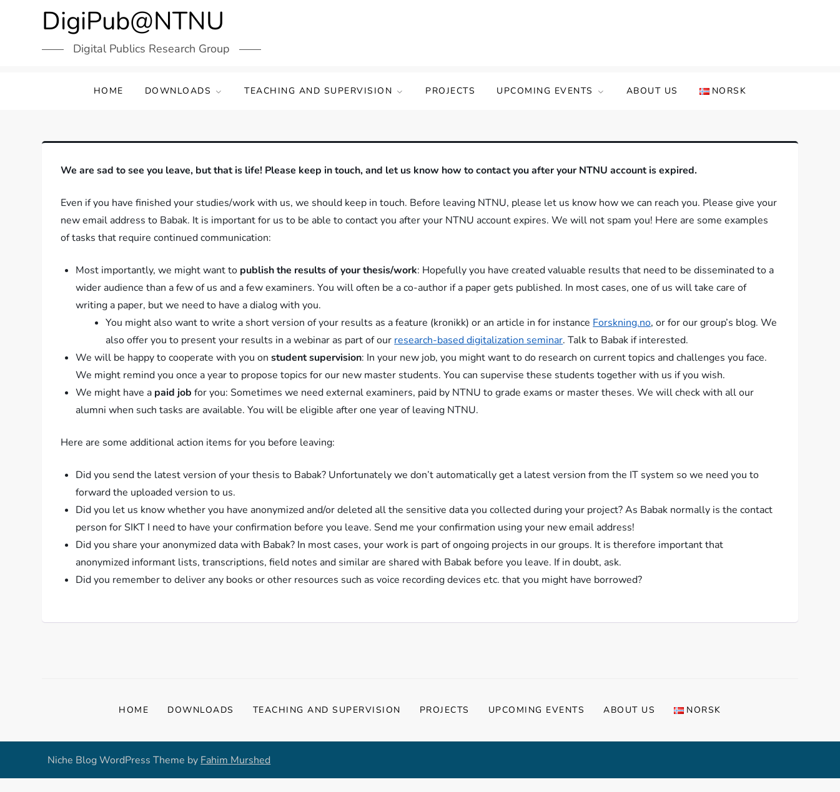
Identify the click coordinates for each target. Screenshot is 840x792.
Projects (450, 91)
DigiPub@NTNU (133, 21)
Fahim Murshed (235, 760)
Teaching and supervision (324, 91)
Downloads (184, 91)
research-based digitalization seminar (478, 340)
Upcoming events (551, 91)
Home (109, 91)
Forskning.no (622, 323)
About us (652, 91)
